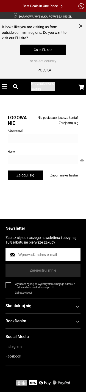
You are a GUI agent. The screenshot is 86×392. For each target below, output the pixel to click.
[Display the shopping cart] (81, 87)
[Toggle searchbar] (15, 86)
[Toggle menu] (4, 87)
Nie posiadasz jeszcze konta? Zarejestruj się (58, 120)
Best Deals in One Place (43, 6)
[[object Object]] (82, 161)
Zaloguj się (25, 175)
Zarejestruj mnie (43, 270)
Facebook (13, 356)
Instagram (14, 346)
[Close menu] (80, 26)
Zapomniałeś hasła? (64, 175)
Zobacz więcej (23, 292)
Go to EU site (43, 50)
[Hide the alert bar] (81, 6)
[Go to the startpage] (43, 86)
